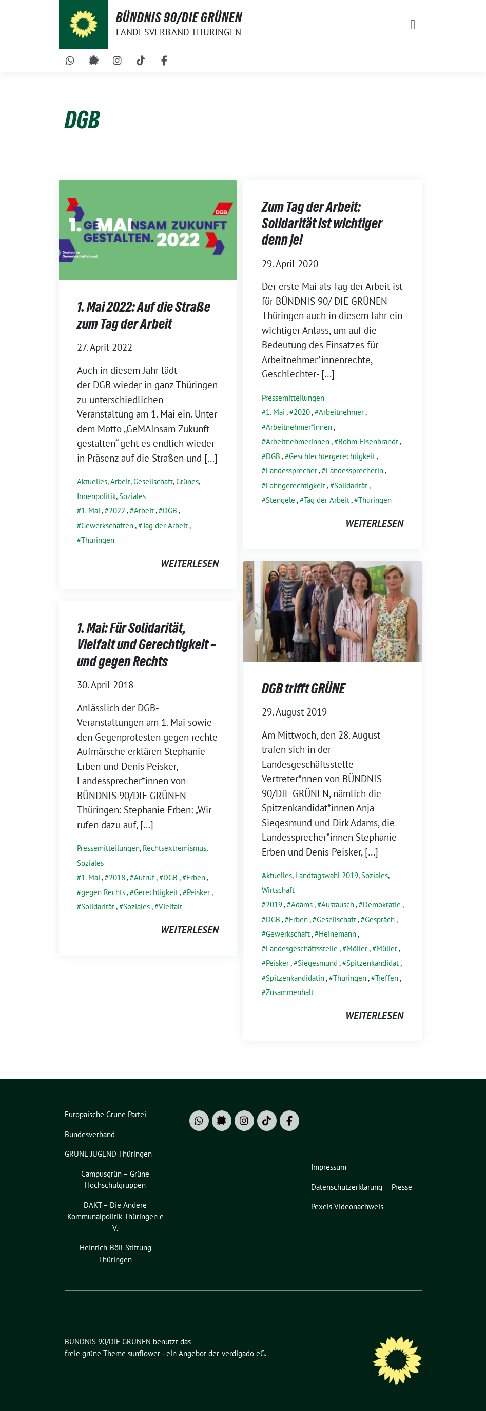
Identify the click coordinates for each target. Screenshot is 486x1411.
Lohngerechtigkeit (295, 485)
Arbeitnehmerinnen (297, 441)
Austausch (337, 904)
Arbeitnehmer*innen (299, 427)
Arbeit (120, 481)
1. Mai (90, 510)
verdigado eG (243, 1353)
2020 (302, 412)
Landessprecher (291, 470)
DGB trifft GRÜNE (303, 688)
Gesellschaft (153, 481)
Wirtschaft (278, 890)
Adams (302, 904)
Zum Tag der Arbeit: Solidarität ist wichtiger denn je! (322, 223)
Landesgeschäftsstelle (302, 948)
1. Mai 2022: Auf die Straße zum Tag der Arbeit (143, 315)
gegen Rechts (103, 892)
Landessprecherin (354, 470)
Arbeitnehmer (341, 412)
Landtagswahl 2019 (326, 875)
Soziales (132, 496)
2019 (274, 904)
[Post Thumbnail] (148, 229)
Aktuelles (92, 481)
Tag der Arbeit (165, 525)
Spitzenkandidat (372, 963)
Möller (356, 948)
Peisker (277, 963)
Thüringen (97, 540)
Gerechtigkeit (156, 892)
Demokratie (382, 904)
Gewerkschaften (107, 525)
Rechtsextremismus (174, 848)
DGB (170, 510)
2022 (117, 510)
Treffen (386, 978)
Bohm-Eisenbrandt (368, 441)
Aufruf (144, 877)
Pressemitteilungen (293, 398)
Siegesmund (318, 963)
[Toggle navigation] (413, 24)
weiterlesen (190, 563)
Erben (298, 919)
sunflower (144, 1353)
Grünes (187, 481)
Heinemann (337, 934)
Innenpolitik (96, 496)
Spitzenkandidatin (295, 978)
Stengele (280, 500)
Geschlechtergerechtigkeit (332, 456)
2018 (117, 877)
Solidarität (350, 485)
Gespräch (380, 919)
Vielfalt (170, 906)
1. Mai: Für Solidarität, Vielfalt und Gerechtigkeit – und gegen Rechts (146, 644)
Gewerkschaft (288, 934)
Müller (386, 948)
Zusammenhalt (290, 992)
